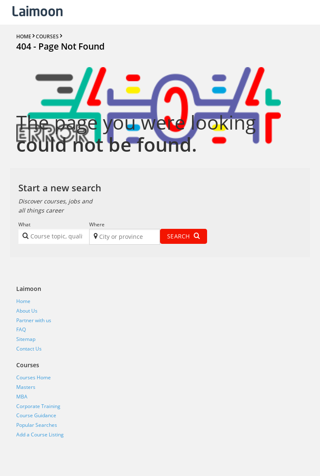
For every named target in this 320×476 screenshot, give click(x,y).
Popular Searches (36, 424)
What (24, 224)
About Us (27, 310)
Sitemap (25, 339)
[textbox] (57, 238)
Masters (25, 387)
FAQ (21, 329)
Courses (27, 365)
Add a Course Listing (40, 434)
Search (183, 236)
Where (97, 224)
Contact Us (29, 348)
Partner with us (33, 320)
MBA (22, 396)
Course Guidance (36, 415)
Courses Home (33, 377)
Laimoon (28, 289)
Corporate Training (38, 406)
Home (23, 301)
